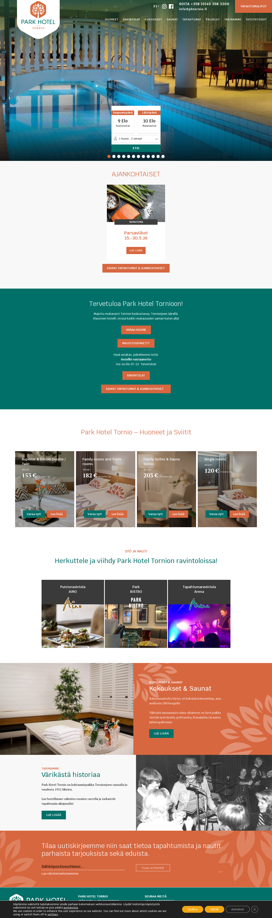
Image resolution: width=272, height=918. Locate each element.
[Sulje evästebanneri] (254, 909)
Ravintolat (131, 19)
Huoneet (111, 19)
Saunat (172, 19)
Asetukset (237, 909)
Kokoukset (153, 19)
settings (53, 914)
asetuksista (70, 907)
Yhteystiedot (256, 19)
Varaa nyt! (34, 514)
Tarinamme (232, 19)
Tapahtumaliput (253, 6)
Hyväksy (193, 909)
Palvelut (213, 19)
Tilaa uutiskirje (153, 868)
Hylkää (214, 909)
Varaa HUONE (136, 330)
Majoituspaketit (136, 343)
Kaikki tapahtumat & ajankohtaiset (136, 268)
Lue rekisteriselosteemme (60, 874)
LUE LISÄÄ (161, 733)
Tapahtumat (191, 19)
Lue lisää (136, 250)
